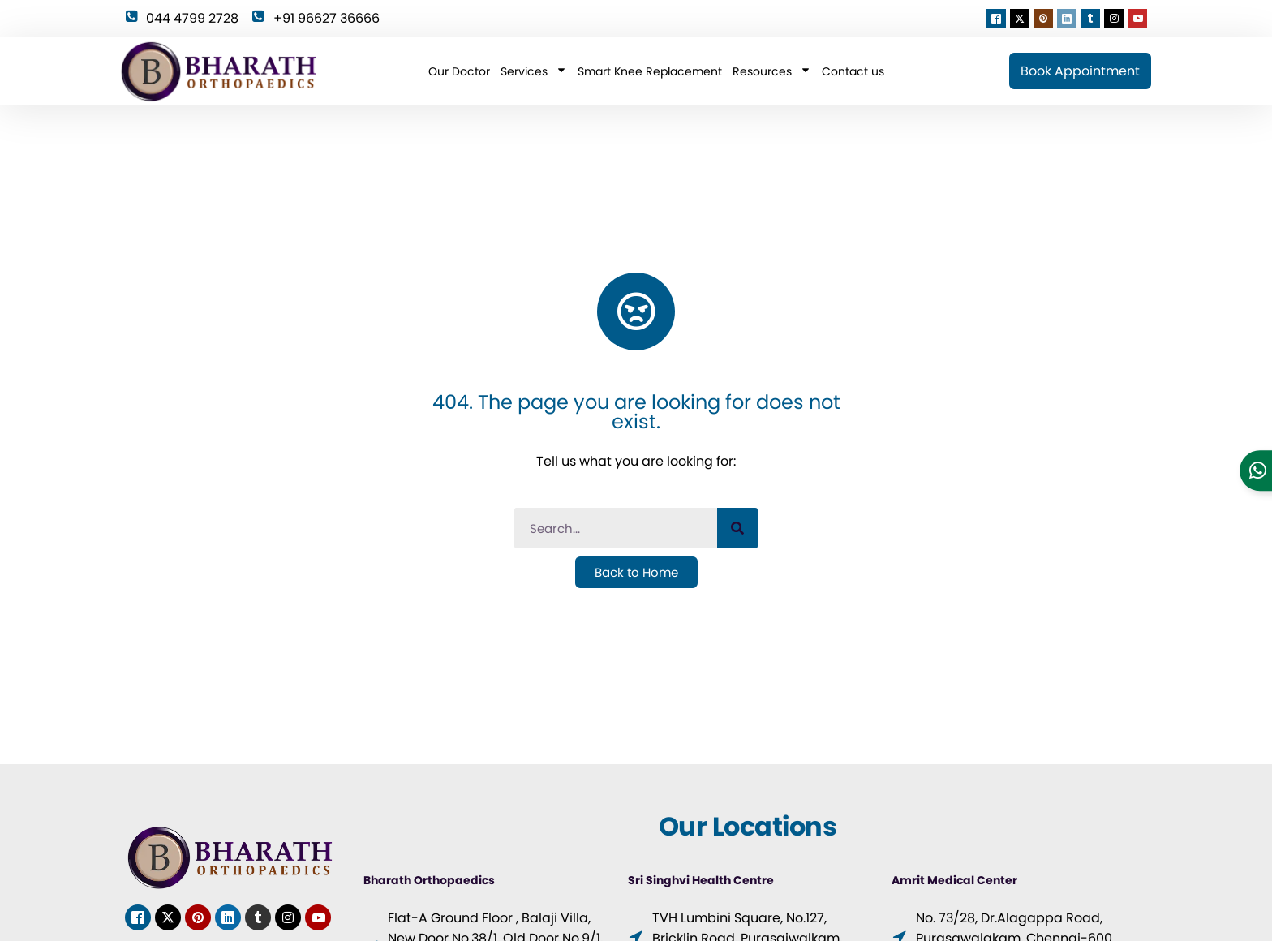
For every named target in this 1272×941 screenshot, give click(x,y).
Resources (772, 71)
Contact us (853, 71)
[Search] (737, 528)
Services (534, 71)
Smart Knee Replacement (650, 71)
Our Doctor (459, 71)
